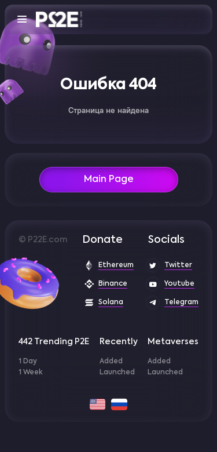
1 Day (28, 361)
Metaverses (173, 342)
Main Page (109, 179)
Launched (117, 372)
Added (111, 361)
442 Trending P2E (54, 342)
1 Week (31, 372)
